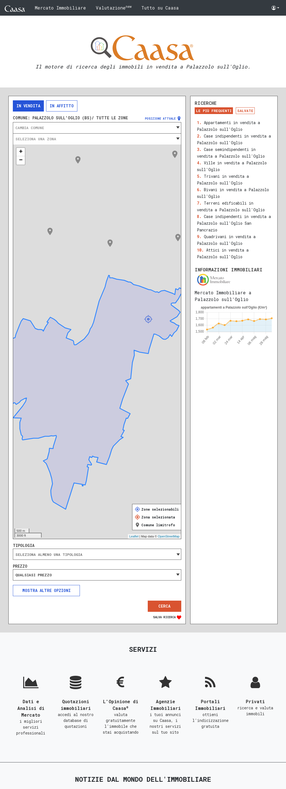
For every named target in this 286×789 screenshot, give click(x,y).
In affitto (62, 105)
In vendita (28, 105)
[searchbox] (97, 554)
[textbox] (97, 127)
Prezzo (20, 566)
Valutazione (114, 7)
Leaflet (134, 536)
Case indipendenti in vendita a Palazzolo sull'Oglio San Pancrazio (234, 223)
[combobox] (97, 127)
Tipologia (23, 546)
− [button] (21, 160)
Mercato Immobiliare (60, 8)
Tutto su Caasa (160, 8)
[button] (275, 7)
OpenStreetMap (169, 536)
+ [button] (21, 152)
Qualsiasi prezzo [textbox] (33, 574)
